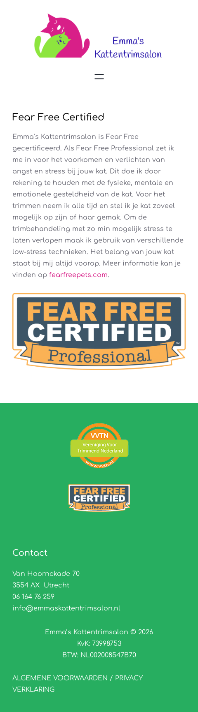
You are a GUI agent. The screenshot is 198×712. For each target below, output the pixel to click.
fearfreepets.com (78, 275)
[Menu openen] (99, 76)
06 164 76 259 (33, 597)
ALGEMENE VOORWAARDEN (61, 678)
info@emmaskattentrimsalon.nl (66, 608)
